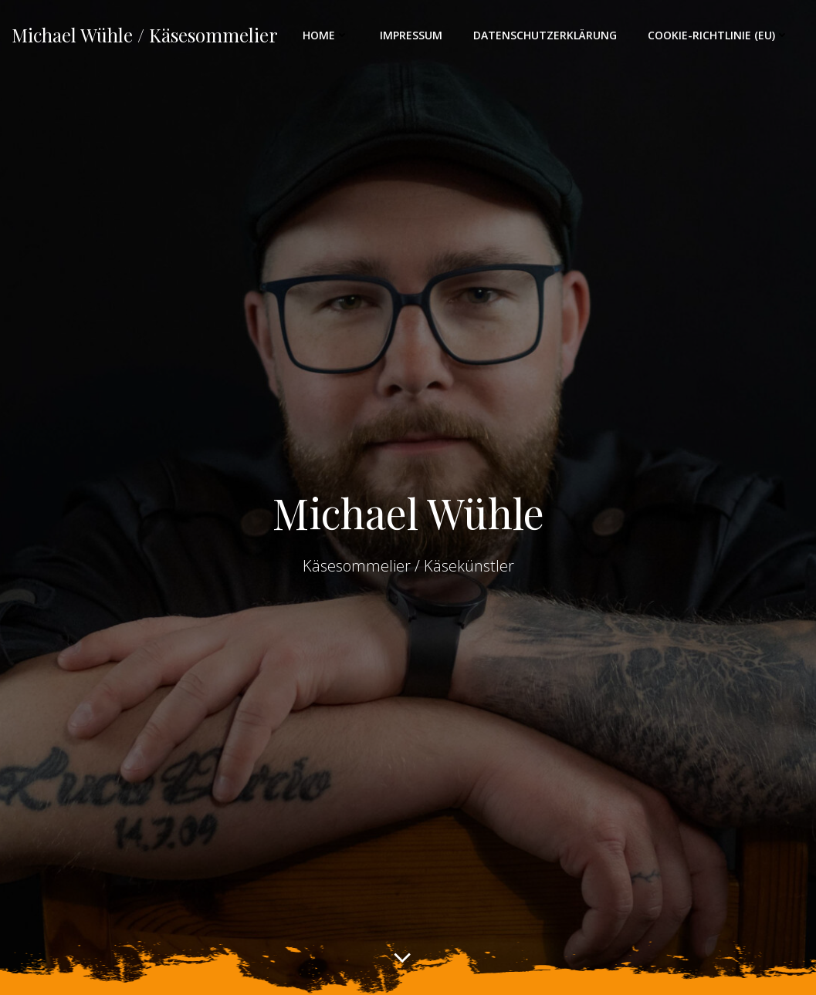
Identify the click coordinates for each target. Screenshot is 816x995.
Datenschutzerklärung (545, 35)
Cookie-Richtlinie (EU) (718, 35)
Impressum (411, 35)
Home (326, 35)
